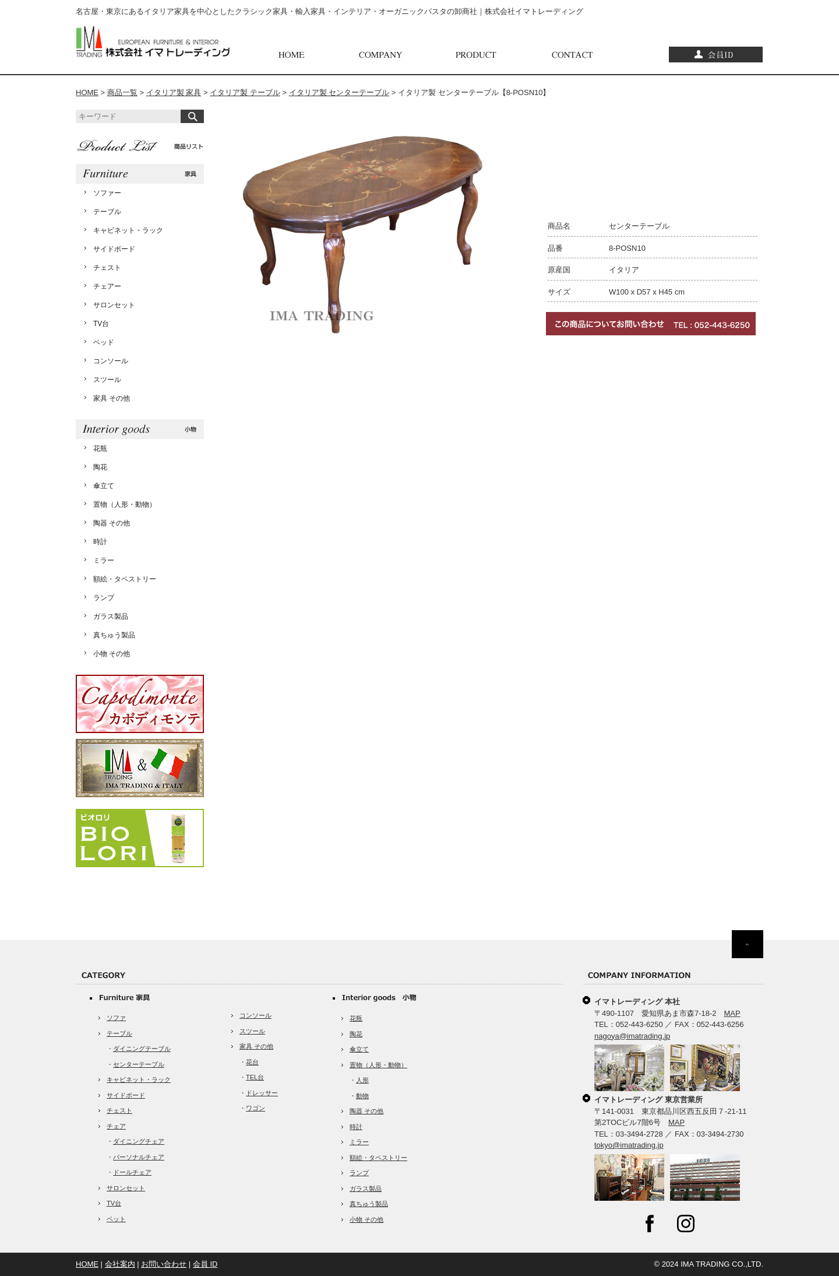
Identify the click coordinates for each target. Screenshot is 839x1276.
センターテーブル (138, 1064)
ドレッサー (262, 1092)
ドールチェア (132, 1172)
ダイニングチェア (138, 1141)
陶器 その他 (111, 523)
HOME (87, 92)
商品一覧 (122, 92)
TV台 (101, 324)
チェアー (107, 286)
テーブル (107, 212)
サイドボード (114, 249)
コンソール (110, 361)
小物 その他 (111, 654)
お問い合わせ (163, 1264)
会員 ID (205, 1264)
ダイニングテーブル (142, 1048)
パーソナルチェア (138, 1157)
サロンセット (114, 305)
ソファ (116, 1017)
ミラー (103, 560)
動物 (362, 1095)
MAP (732, 1013)
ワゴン (255, 1108)
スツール (107, 380)
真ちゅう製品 (114, 635)
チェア (116, 1126)
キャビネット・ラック (128, 230)
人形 (362, 1080)
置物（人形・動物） (124, 504)
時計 (100, 542)
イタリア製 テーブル (245, 92)
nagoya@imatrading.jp (632, 1036)
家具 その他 (111, 398)
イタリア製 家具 (174, 92)
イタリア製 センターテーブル (339, 92)
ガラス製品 (110, 616)
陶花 (100, 467)
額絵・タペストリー (124, 579)
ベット (116, 1218)
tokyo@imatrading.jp (629, 1145)
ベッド (103, 342)
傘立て (103, 486)
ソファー (107, 193)
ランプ (103, 598)
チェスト (107, 268)
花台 (252, 1061)
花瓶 (100, 448)
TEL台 (255, 1077)
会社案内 (120, 1264)
